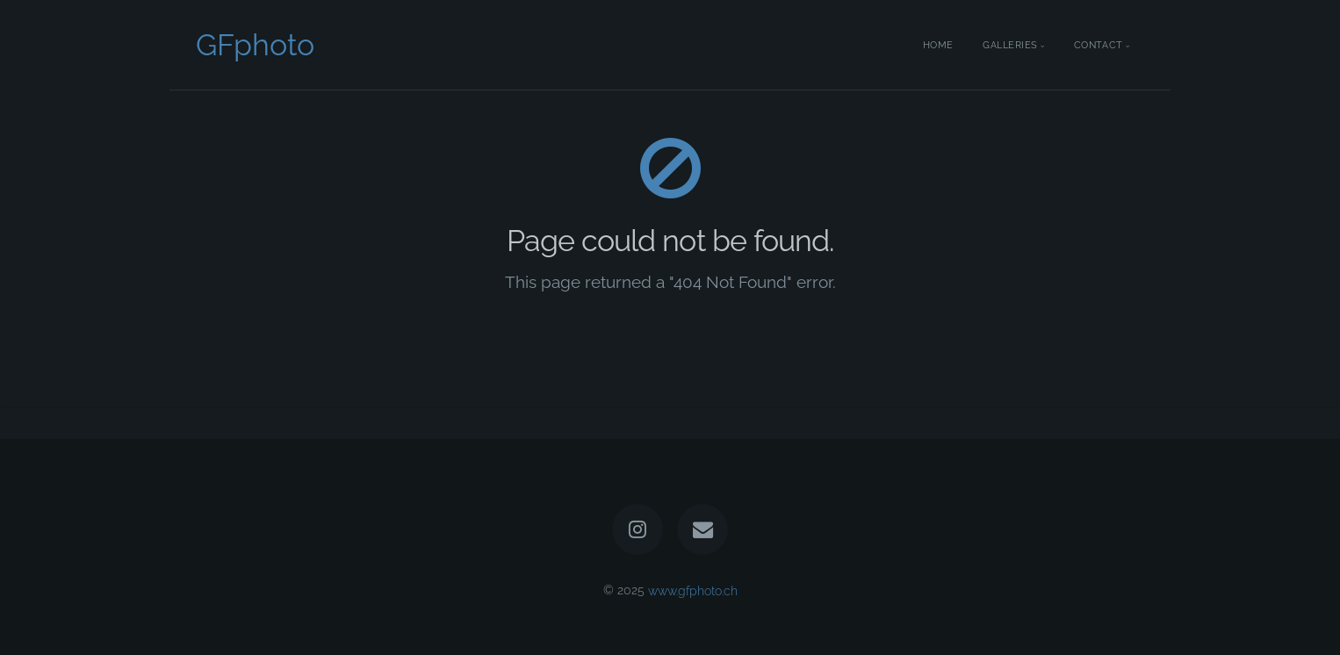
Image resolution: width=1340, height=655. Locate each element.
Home (938, 45)
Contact (1098, 45)
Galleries (1010, 45)
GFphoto (255, 44)
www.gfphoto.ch (693, 589)
